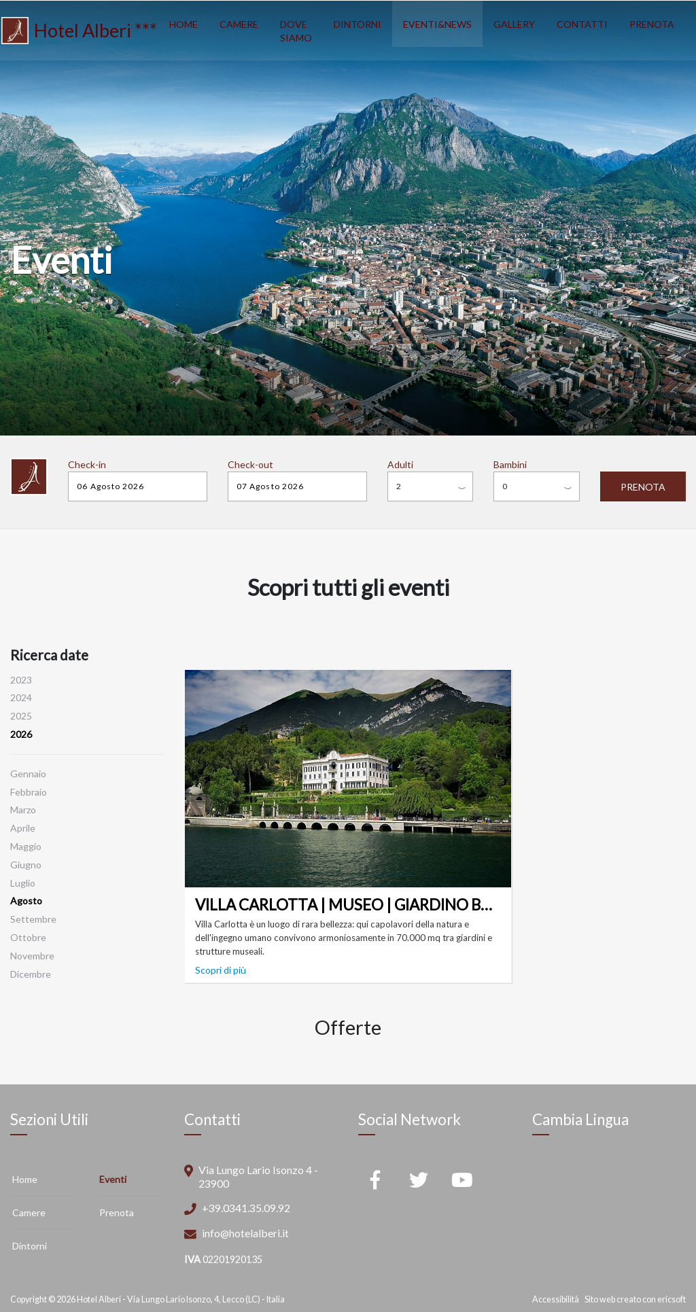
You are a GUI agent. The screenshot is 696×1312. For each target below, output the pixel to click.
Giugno (25, 864)
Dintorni (29, 1246)
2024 (21, 697)
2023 (21, 680)
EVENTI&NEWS (437, 24)
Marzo (23, 809)
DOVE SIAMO (296, 30)
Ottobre (28, 937)
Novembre (32, 955)
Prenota (116, 1212)
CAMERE (239, 24)
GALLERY (514, 24)
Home (24, 1179)
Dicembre (30, 974)
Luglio (22, 883)
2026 (21, 734)
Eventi (112, 1179)
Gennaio (28, 773)
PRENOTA (651, 24)
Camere (29, 1212)
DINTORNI (357, 24)
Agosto (26, 900)
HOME (183, 24)
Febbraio (28, 792)
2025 (21, 716)
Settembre (33, 919)
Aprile (22, 828)
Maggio (25, 846)
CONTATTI (582, 24)
